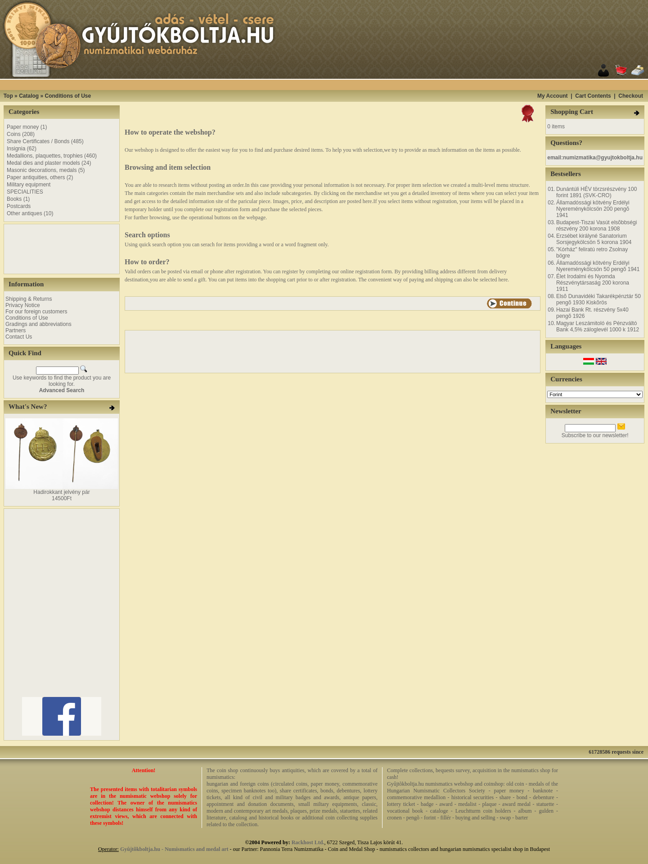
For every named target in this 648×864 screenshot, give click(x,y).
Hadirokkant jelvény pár (61, 492)
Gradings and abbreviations (38, 324)
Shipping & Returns (28, 299)
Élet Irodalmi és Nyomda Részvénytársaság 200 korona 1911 (592, 282)
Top (8, 96)
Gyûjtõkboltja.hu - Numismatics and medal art (174, 849)
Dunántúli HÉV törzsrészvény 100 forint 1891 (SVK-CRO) (596, 192)
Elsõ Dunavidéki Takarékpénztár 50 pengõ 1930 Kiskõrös (598, 299)
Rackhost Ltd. (308, 842)
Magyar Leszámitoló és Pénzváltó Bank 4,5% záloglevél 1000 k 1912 (597, 326)
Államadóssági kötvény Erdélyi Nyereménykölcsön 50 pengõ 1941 (597, 266)
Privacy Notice (22, 305)
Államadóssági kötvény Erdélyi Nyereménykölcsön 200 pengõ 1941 (593, 208)
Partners (15, 330)
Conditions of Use (68, 96)
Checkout (630, 96)
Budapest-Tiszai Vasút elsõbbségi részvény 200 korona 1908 (596, 225)
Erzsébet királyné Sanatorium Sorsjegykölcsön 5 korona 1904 (593, 239)
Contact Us (18, 337)
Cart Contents (593, 96)
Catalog (29, 96)
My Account (552, 96)
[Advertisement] (335, 84)
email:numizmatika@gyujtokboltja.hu (595, 157)
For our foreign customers (36, 311)
